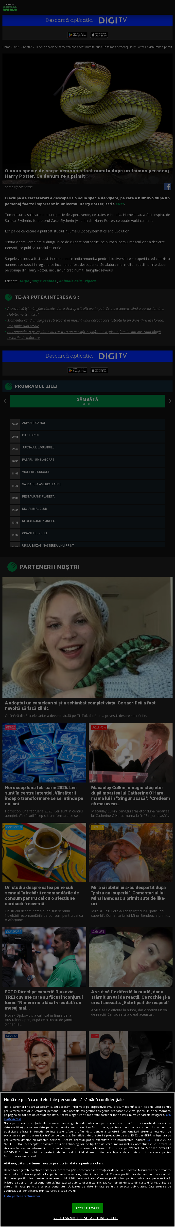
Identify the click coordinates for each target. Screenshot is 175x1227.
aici (149, 1140)
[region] (87, 1159)
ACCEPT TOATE (87, 1208)
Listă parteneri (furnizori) (23, 1196)
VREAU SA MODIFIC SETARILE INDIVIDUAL (85, 1218)
